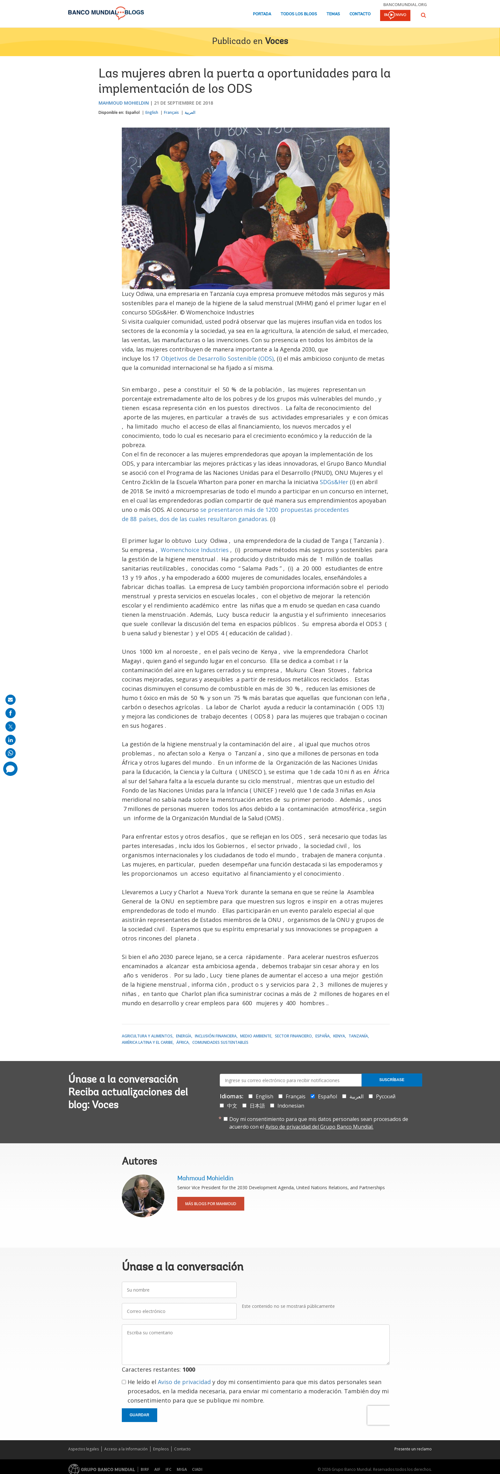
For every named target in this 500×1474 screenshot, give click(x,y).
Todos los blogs (299, 14)
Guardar (139, 1415)
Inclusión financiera (216, 1036)
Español (133, 112)
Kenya (339, 1036)
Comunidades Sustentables (220, 1042)
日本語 (257, 1105)
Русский (385, 1096)
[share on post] (10, 726)
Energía (183, 1036)
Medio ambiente (255, 1036)
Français (171, 112)
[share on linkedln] (10, 740)
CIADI (197, 1469)
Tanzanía (358, 1036)
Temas (333, 14)
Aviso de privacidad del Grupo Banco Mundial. (319, 1126)
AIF (157, 1469)
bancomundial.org (405, 4)
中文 (232, 1105)
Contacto (360, 14)
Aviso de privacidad (184, 1382)
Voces (276, 41)
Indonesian (290, 1105)
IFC (168, 1469)
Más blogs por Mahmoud (210, 1203)
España (322, 1036)
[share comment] (10, 769)
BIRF (145, 1469)
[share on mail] (10, 700)
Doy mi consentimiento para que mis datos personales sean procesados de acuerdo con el (318, 1123)
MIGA (182, 1469)
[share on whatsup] (10, 753)
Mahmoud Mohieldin (124, 102)
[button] (423, 15)
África (182, 1042)
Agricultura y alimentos (147, 1036)
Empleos (161, 1449)
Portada (262, 14)
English (151, 112)
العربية (190, 112)
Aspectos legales (83, 1449)
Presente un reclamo (413, 1449)
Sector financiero (293, 1036)
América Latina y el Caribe (147, 1042)
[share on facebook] (10, 713)
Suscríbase (391, 1080)
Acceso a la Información (126, 1449)
